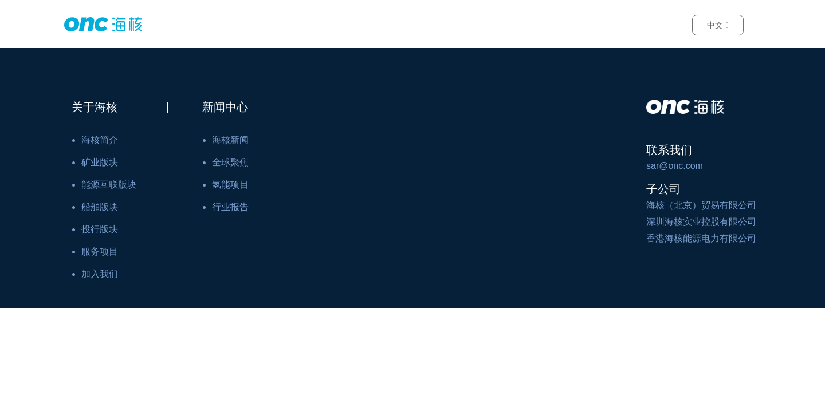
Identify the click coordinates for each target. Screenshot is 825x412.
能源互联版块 (108, 184)
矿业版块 (99, 162)
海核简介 (99, 140)
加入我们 (99, 274)
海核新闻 (230, 140)
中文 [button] (718, 25)
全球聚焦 (230, 162)
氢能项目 (230, 184)
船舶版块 (99, 207)
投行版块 (99, 229)
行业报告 (230, 207)
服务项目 (99, 251)
